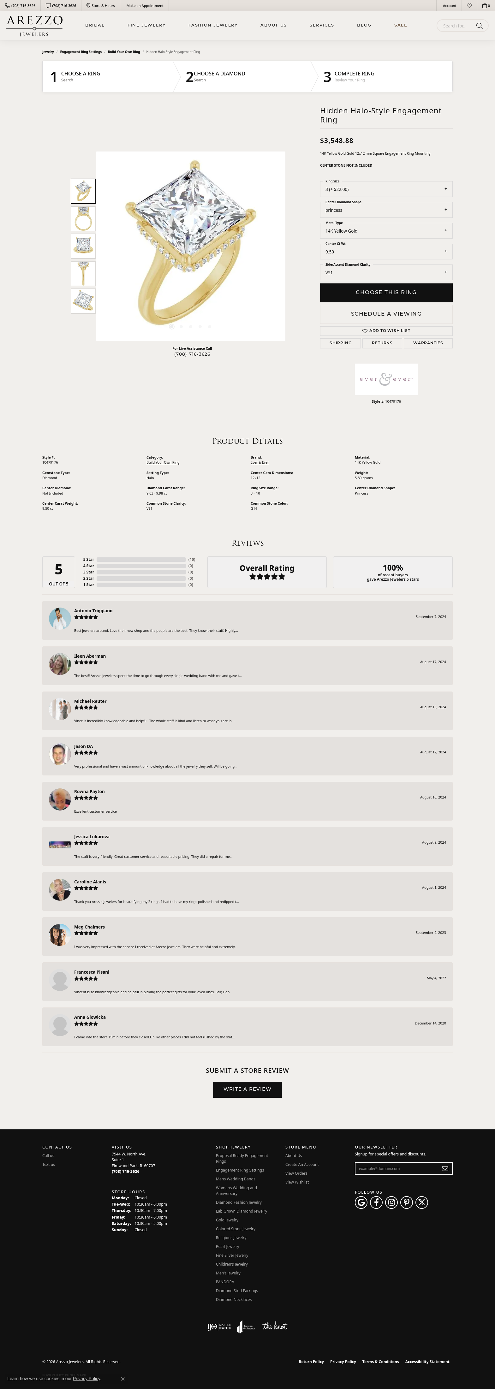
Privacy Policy (343, 1361)
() (191, 559)
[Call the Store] (126, 1171)
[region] (190, 246)
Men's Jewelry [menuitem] (228, 1273)
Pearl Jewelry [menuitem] (227, 1246)
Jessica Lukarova (92, 837)
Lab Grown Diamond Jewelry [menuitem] (241, 1211)
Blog (364, 25)
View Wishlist (297, 1182)
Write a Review (247, 1089)
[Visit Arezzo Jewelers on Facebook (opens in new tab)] (376, 1202)
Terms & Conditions (380, 1361)
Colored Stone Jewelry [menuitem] (235, 1229)
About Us (273, 25)
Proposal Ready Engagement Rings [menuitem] (242, 1158)
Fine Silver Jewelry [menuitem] (232, 1255)
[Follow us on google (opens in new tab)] (361, 1202)
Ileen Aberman (90, 656)
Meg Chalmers (89, 927)
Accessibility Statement (427, 1361)
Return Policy (311, 1361)
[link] (20, 5)
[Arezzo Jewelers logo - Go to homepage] (34, 25)
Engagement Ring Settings (81, 52)
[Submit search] (480, 25)
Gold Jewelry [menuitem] (227, 1220)
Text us (48, 1164)
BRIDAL (95, 25)
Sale (400, 25)
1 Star (88, 584)
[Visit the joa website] (246, 1327)
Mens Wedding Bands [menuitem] (235, 1179)
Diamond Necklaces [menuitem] (234, 1299)
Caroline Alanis (90, 882)
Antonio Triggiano (93, 611)
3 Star (88, 572)
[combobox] (455, 25)
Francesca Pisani (91, 972)
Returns (382, 343)
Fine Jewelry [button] (146, 25)
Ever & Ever (260, 462)
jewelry (48, 52)
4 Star (88, 565)
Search (67, 80)
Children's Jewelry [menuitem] (232, 1264)
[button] (449, 5)
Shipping (340, 343)
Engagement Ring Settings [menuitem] (240, 1170)
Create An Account (302, 1164)
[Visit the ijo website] (219, 1327)
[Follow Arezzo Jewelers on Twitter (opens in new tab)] (421, 1202)
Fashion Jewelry (213, 25)
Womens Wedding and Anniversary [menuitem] (236, 1190)
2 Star (88, 578)
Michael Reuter (90, 701)
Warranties (428, 343)
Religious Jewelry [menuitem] (231, 1237)
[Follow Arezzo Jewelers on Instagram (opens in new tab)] (391, 1202)
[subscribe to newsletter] (445, 1168)
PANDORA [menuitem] (225, 1282)
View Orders (296, 1173)
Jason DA (83, 746)
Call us (48, 1155)
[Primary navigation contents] (246, 25)
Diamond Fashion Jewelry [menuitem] (239, 1202)
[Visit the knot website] (275, 1327)
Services (322, 25)
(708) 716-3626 (192, 355)
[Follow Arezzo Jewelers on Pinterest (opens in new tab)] (406, 1202)
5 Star (88, 559)
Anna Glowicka (90, 1017)
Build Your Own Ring (124, 52)
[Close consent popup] (123, 1379)
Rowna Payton (89, 791)
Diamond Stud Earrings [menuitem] (237, 1290)
